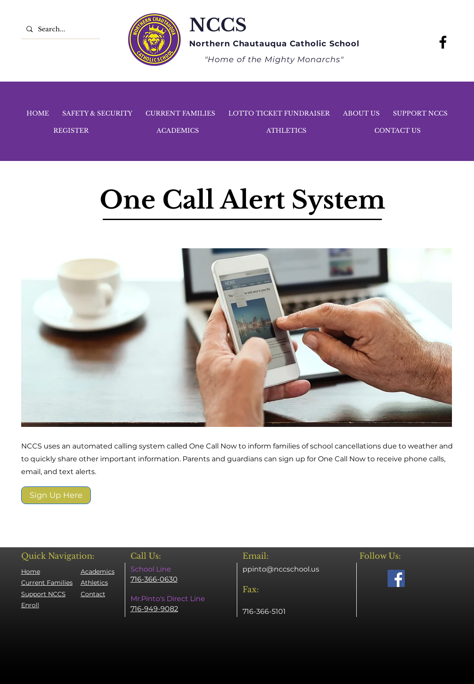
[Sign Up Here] (56, 495)
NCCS (218, 25)
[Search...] (59, 28)
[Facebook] (443, 42)
